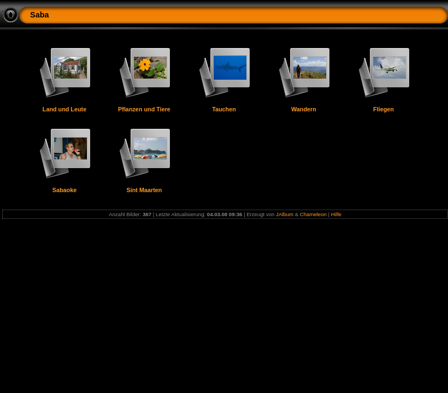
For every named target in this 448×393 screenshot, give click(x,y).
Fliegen (383, 109)
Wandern (303, 109)
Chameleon (313, 214)
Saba (39, 14)
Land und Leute (64, 109)
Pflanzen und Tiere (144, 109)
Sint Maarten (144, 190)
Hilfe (336, 214)
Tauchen (224, 109)
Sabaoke (64, 190)
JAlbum (284, 214)
